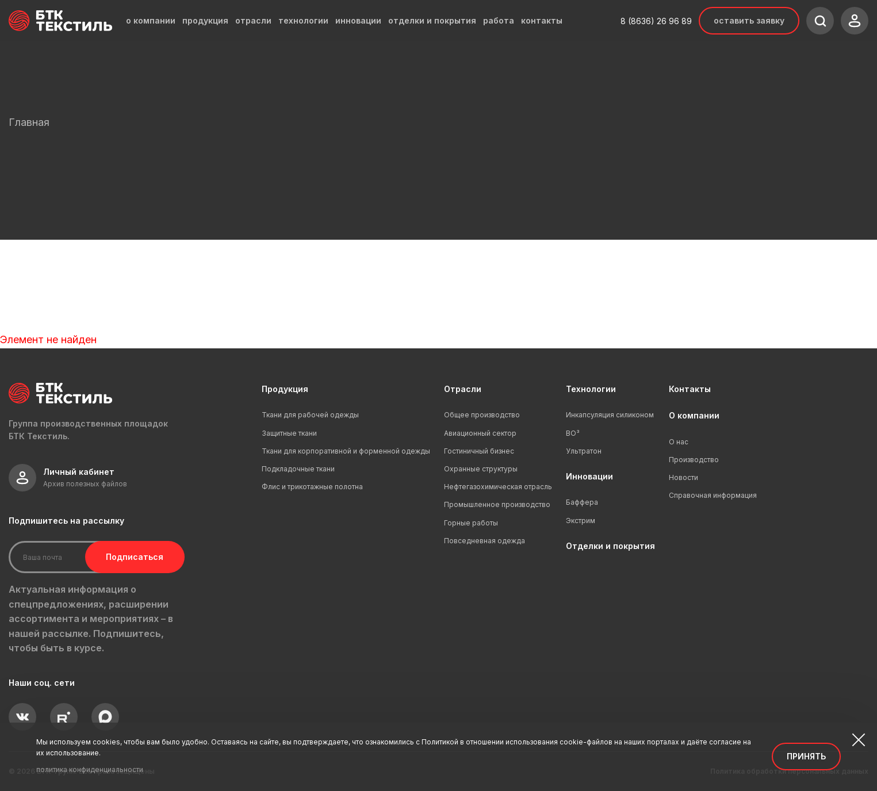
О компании (694, 415)
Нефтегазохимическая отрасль (498, 486)
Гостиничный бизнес (479, 451)
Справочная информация (713, 495)
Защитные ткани (289, 433)
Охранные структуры (481, 468)
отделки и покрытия (432, 21)
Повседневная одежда (484, 540)
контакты (541, 21)
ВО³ (573, 433)
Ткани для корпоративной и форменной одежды (346, 451)
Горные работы (471, 523)
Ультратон (584, 451)
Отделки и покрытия (610, 546)
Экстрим (580, 520)
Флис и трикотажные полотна (312, 486)
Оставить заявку (749, 20)
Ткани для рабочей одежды (310, 414)
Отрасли (462, 389)
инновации (358, 21)
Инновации (589, 476)
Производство (694, 459)
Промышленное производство (497, 504)
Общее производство (482, 414)
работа (498, 21)
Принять (806, 756)
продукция (205, 21)
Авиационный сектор (480, 433)
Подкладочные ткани (298, 468)
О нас (678, 441)
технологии (303, 21)
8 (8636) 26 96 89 (656, 21)
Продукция (285, 389)
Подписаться (131, 557)
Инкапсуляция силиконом (610, 414)
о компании (150, 21)
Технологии (591, 389)
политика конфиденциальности (89, 769)
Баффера (582, 502)
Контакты (690, 389)
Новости (683, 477)
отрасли (253, 21)
